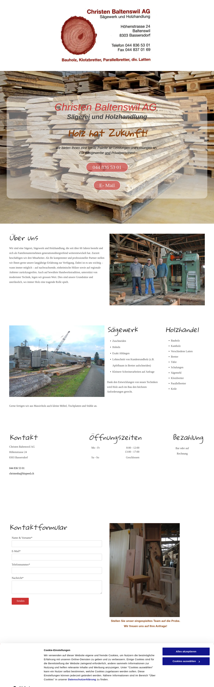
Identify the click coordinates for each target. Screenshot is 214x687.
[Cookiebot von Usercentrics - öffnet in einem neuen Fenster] (21, 680)
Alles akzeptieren (186, 643)
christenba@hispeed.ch (21, 473)
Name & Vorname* (22, 537)
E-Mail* (16, 551)
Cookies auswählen (55, 680)
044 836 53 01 (17, 468)
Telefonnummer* (21, 564)
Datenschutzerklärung (82, 671)
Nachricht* (18, 578)
